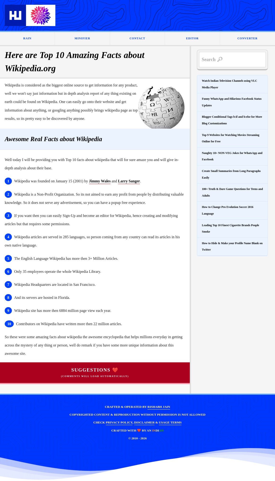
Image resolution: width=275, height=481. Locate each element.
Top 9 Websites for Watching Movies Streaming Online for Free (230, 138)
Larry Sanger (129, 181)
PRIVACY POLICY (119, 422)
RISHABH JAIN (158, 407)
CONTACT (137, 38)
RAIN (27, 38)
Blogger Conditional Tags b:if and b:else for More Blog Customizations (232, 120)
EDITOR (192, 38)
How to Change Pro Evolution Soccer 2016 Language (227, 210)
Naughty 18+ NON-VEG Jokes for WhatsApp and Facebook (232, 156)
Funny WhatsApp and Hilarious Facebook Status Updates (232, 102)
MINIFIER (82, 38)
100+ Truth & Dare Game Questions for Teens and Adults (232, 192)
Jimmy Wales (100, 181)
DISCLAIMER (144, 422)
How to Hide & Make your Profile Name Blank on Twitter (232, 247)
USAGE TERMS (170, 422)
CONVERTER (247, 38)
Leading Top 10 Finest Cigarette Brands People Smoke (230, 229)
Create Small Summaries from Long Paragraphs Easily (231, 174)
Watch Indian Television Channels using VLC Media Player (229, 84)
